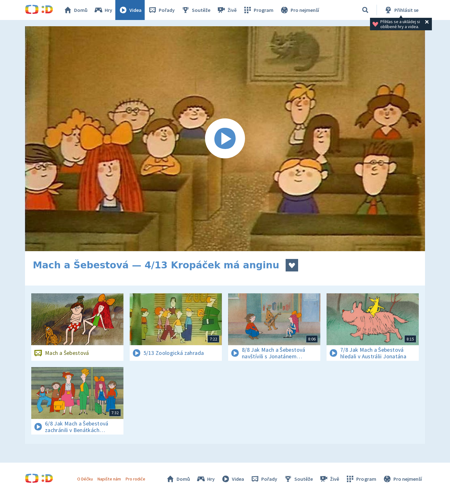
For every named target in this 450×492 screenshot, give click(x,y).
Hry (103, 10)
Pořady (161, 10)
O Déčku (85, 479)
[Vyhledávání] (365, 10)
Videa (130, 10)
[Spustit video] (225, 138)
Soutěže (195, 10)
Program (258, 10)
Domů (75, 10)
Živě (227, 10)
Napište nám (109, 479)
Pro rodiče (135, 479)
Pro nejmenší (299, 10)
